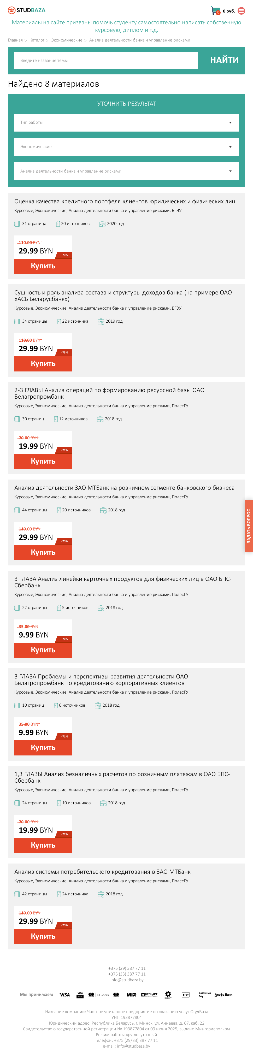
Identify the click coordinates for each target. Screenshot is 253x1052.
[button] (231, 171)
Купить (43, 266)
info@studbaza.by (127, 980)
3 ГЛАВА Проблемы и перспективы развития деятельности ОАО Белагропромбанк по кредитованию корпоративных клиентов (101, 680)
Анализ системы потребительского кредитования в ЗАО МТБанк (102, 872)
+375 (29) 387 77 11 (127, 968)
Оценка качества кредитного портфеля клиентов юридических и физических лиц (124, 201)
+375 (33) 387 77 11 (127, 974)
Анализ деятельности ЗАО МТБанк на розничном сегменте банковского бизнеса (124, 488)
